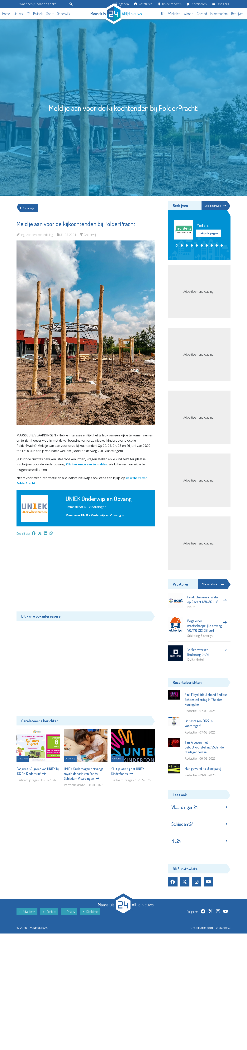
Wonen (188, 14)
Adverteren (197, 4)
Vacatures (143, 4)
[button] (176, 246)
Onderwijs (63, 14)
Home (6, 14)
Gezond (202, 14)
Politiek (38, 14)
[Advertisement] (86, 575)
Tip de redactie (170, 4)
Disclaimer (90, 918)
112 (28, 14)
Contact (49, 918)
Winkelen (174, 14)
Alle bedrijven (213, 206)
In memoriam (219, 14)
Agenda (121, 4)
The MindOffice (220, 934)
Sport (50, 14)
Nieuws (18, 14)
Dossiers (220, 4)
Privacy (69, 918)
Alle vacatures (213, 584)
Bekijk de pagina (208, 234)
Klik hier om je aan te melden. (89, 464)
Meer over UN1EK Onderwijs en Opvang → (98, 515)
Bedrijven (237, 14)
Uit (162, 14)
